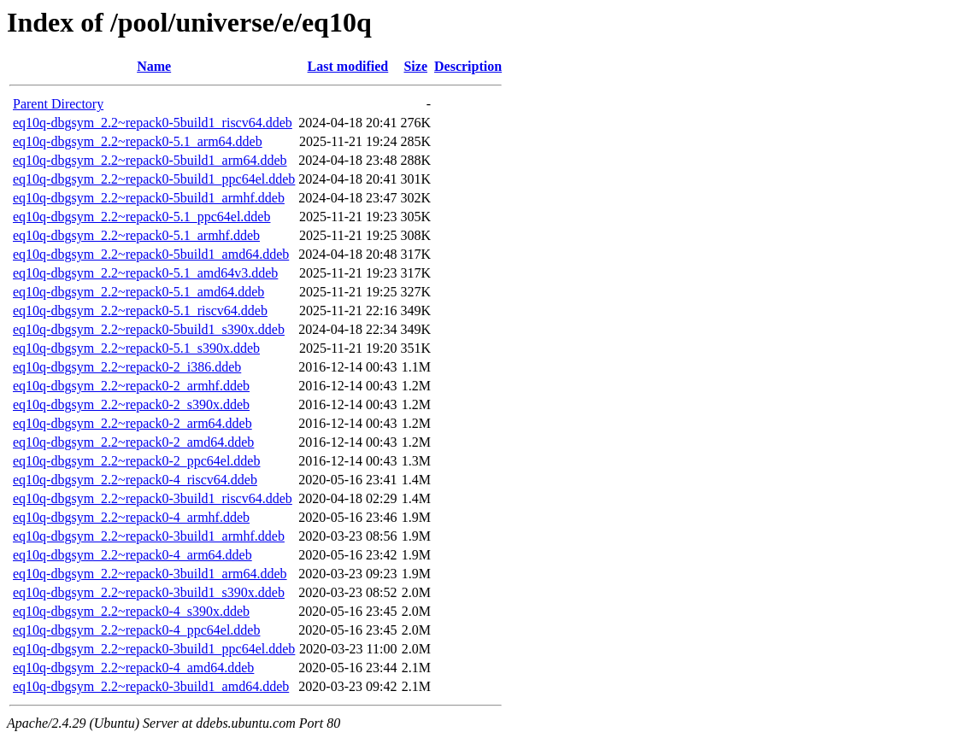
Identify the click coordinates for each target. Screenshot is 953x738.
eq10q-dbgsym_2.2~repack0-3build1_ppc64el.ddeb (154, 648)
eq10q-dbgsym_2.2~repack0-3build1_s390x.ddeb (149, 592)
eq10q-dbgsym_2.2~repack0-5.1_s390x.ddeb (136, 348)
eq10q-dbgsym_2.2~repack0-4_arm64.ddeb (132, 555)
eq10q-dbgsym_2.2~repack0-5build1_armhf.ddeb (149, 197)
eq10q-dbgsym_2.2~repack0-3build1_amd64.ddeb (151, 686)
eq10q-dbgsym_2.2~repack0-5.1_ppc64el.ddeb (141, 216)
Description (468, 66)
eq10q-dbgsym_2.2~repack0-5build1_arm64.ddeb (150, 160)
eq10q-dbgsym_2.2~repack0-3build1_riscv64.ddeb (152, 498)
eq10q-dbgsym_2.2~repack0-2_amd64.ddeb (133, 442)
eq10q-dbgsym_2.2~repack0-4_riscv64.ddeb (135, 479)
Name (154, 66)
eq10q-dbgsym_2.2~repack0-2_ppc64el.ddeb (136, 461)
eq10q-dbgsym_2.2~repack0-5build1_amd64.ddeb (151, 254)
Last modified (348, 66)
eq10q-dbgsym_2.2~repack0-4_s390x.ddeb (131, 611)
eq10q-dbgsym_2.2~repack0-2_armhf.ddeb (131, 385)
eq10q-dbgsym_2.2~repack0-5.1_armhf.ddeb (136, 235)
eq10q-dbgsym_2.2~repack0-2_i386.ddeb (127, 367)
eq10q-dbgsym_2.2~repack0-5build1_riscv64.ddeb (152, 122)
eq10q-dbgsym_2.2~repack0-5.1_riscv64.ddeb (140, 310)
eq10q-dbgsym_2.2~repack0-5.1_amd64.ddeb (138, 291)
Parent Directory (58, 104)
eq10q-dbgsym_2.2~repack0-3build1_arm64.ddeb (150, 573)
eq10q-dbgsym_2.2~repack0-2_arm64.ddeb (132, 423)
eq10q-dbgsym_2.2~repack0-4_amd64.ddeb (133, 667)
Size (415, 66)
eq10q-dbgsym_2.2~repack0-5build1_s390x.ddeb (149, 329)
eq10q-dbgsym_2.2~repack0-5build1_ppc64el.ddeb (154, 179)
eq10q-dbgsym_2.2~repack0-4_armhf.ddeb (131, 517)
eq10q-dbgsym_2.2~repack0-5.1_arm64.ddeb (137, 141)
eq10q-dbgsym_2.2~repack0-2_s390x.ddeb (131, 404)
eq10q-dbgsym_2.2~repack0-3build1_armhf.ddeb (149, 536)
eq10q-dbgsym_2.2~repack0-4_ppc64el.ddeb (136, 630)
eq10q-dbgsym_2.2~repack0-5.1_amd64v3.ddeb (145, 273)
